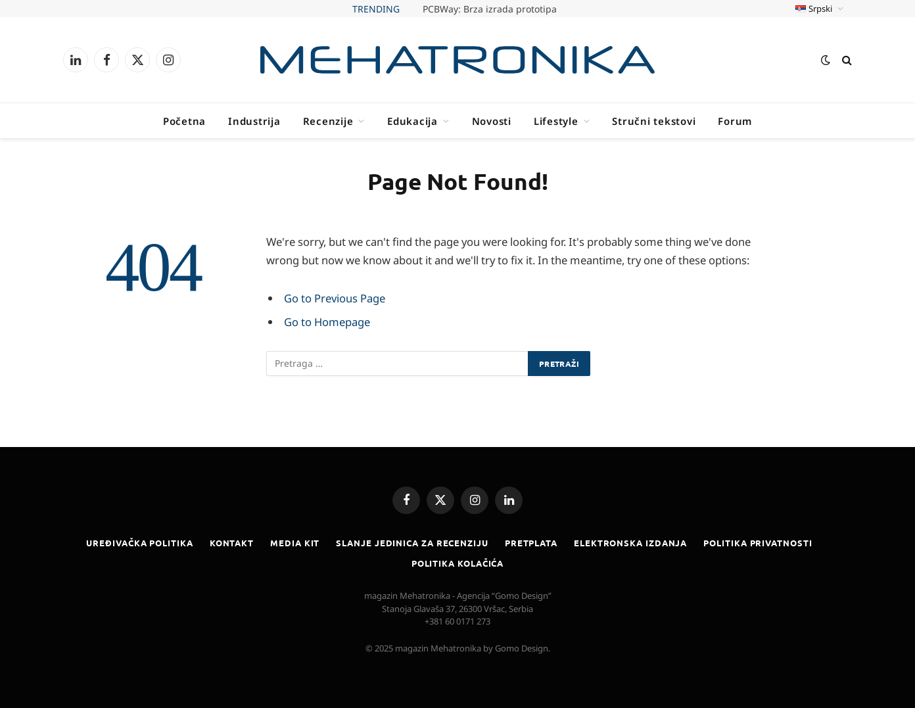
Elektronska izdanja (630, 542)
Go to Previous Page (334, 298)
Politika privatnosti (757, 542)
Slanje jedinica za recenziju (412, 542)
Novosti (491, 121)
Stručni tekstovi (653, 121)
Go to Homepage (327, 321)
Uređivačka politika (139, 542)
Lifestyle (556, 121)
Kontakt (232, 542)
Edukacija (412, 121)
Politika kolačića (457, 563)
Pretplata (531, 542)
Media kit (294, 542)
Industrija (254, 121)
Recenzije (328, 121)
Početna (184, 121)
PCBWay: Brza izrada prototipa (490, 9)
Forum (735, 121)
